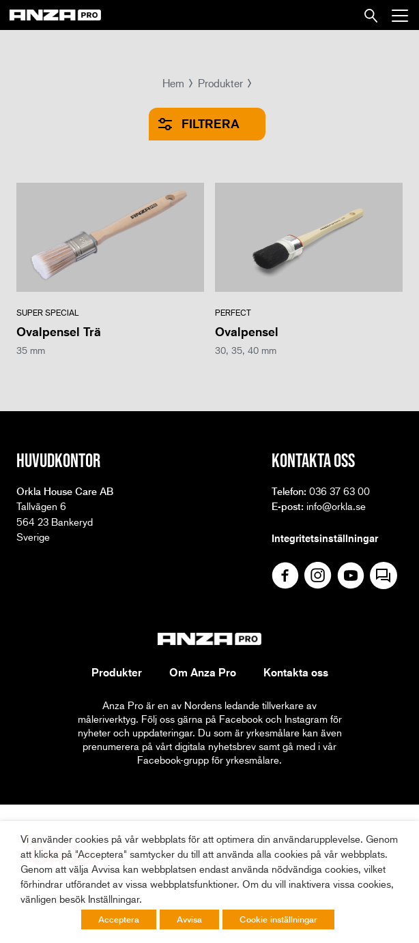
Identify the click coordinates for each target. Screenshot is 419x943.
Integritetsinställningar (325, 538)
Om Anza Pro (202, 672)
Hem (173, 82)
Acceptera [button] (118, 919)
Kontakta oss (295, 672)
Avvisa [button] (189, 919)
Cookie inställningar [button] (278, 919)
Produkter (220, 82)
